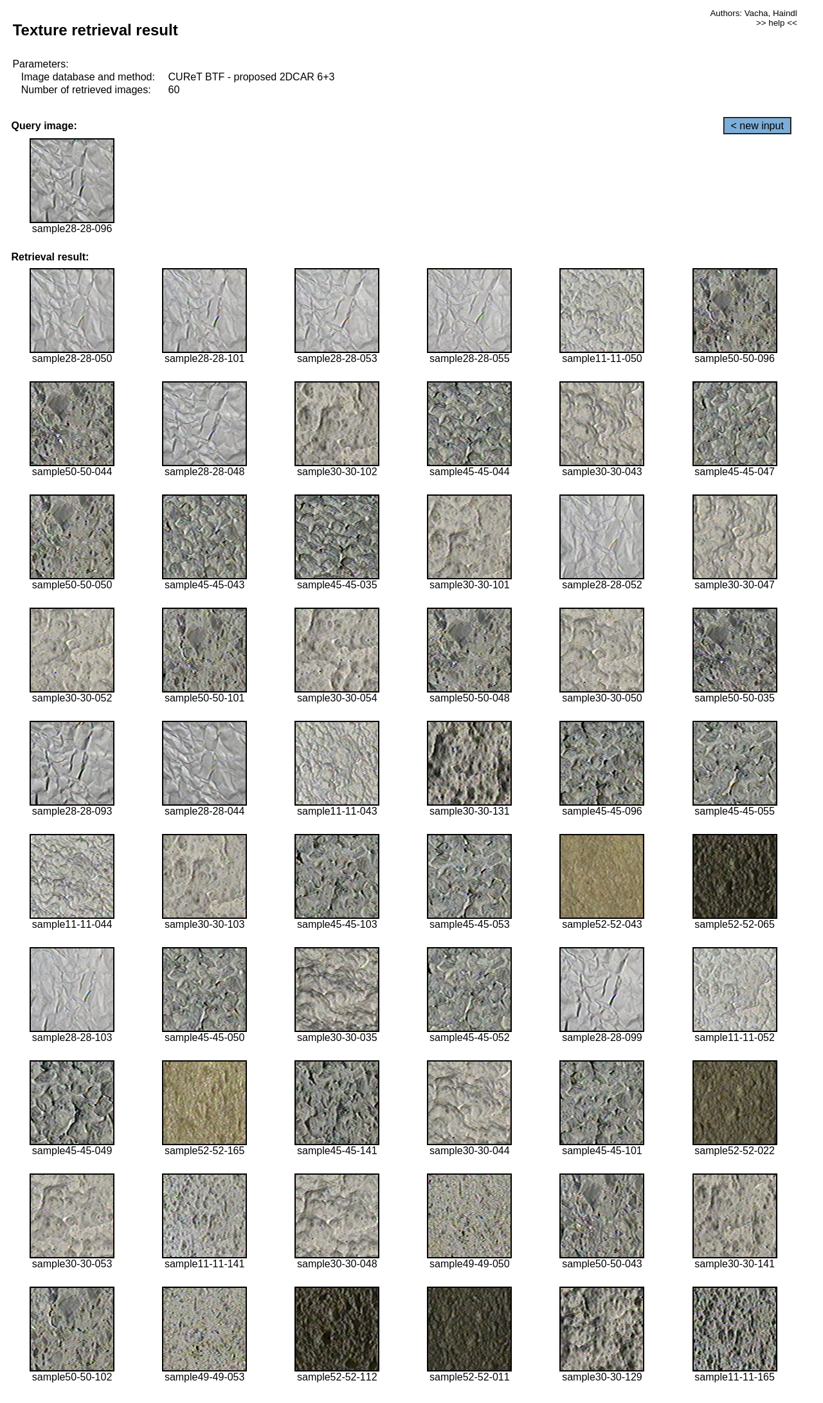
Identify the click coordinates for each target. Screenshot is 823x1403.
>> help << (776, 23)
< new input (757, 125)
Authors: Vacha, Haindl (753, 13)
